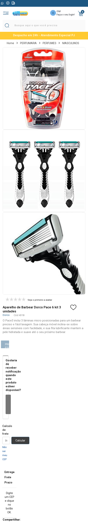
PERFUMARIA (28, 43)
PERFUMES (49, 43)
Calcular (20, 440)
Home (10, 43)
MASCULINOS (70, 43)
